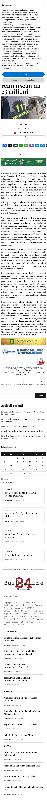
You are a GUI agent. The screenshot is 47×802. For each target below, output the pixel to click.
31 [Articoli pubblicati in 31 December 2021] (30, 473)
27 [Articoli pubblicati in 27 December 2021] (5, 473)
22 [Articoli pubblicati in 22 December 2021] (17, 469)
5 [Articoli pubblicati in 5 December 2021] (42, 458)
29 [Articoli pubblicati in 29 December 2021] (17, 473)
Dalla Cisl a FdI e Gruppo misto (18, 735)
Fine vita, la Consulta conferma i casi (22, 765)
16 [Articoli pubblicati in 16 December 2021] (24, 466)
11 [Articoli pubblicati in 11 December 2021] (36, 462)
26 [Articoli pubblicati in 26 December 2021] (42, 469)
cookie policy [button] (7, 22)
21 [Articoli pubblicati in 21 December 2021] (11, 469)
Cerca (40, 395)
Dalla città (9, 510)
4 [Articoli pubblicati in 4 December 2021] (36, 458)
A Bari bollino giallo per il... (20, 555)
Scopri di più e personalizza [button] (23, 80)
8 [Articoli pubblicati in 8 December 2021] (17, 462)
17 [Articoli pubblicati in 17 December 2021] (30, 466)
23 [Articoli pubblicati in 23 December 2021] (24, 469)
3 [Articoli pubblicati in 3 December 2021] (29, 458)
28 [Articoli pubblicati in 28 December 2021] (11, 473)
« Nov (4, 482)
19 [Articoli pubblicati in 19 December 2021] (42, 466)
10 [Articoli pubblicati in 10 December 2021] (30, 462)
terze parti (6, 27)
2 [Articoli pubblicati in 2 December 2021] (23, 458)
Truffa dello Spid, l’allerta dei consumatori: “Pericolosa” (18, 679)
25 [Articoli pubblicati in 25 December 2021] (36, 469)
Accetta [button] (23, 74)
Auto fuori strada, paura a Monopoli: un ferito (17, 426)
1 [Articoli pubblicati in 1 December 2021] (17, 458)
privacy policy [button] (7, 15)
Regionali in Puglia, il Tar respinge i (21, 724)
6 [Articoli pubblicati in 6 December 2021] (4, 462)
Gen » (11, 482)
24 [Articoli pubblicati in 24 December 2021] (30, 469)
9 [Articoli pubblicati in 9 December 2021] (23, 462)
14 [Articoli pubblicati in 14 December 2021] (11, 466)
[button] (44, 4)
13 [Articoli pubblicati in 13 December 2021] (4, 466)
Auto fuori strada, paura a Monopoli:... (20, 535)
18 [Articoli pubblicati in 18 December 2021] (36, 466)
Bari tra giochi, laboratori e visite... (21, 515)
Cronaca (8, 531)
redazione (9, 500)
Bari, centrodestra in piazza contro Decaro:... (21, 494)
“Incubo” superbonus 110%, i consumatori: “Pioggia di (17, 666)
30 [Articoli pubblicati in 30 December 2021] (24, 473)
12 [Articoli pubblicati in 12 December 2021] (42, 462)
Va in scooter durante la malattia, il (20, 776)
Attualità (8, 489)
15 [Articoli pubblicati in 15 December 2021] (17, 466)
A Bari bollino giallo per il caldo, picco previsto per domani (22, 431)
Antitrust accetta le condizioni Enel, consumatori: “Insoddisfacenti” (21, 652)
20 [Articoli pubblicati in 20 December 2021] (5, 469)
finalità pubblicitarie (29, 39)
